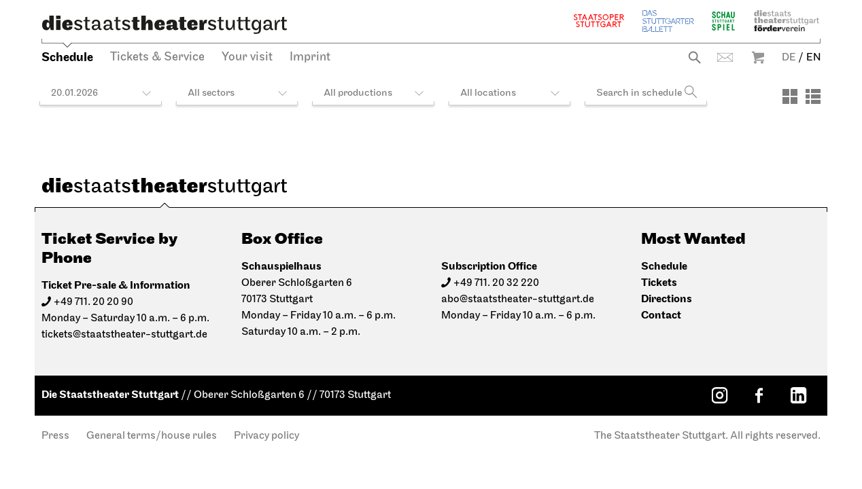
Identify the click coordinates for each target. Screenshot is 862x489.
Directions (666, 299)
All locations (488, 93)
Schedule (67, 57)
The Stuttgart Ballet (668, 21)
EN (813, 57)
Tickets (659, 282)
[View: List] (813, 96)
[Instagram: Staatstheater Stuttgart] (719, 395)
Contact (725, 57)
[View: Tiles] (789, 96)
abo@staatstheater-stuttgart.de (517, 299)
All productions (358, 93)
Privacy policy (266, 436)
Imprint (310, 57)
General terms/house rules (151, 436)
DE (789, 57)
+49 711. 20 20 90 (93, 302)
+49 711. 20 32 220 (496, 283)
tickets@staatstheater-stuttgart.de (124, 334)
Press (55, 436)
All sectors (211, 93)
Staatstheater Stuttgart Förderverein (787, 21)
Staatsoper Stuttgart (599, 21)
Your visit (247, 57)
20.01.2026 (74, 93)
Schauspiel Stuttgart (723, 21)
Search (694, 57)
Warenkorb (758, 57)
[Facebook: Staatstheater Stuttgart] (759, 395)
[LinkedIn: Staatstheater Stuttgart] (798, 395)
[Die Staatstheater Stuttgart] (164, 24)
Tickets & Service (157, 57)
